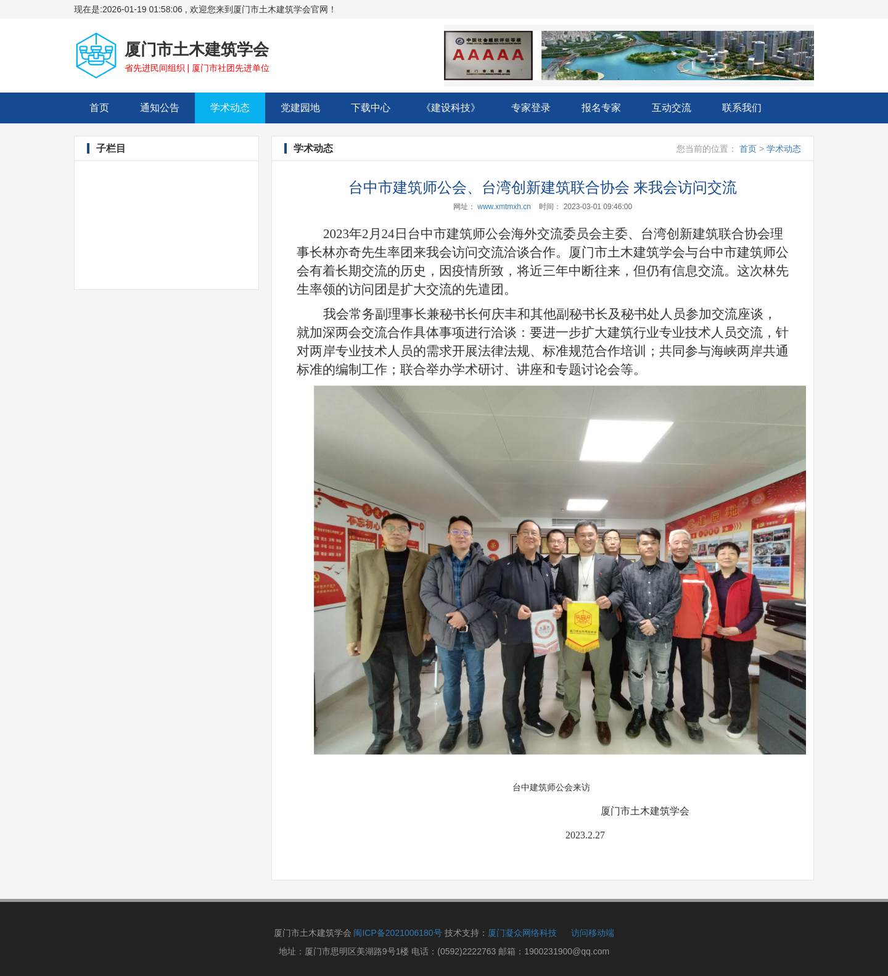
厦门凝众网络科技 (522, 933)
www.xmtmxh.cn (504, 206)
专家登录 (531, 107)
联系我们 (742, 107)
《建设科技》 (450, 107)
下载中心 (370, 107)
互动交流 (671, 107)
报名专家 (601, 107)
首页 (107, 107)
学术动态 (230, 107)
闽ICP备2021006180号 (397, 933)
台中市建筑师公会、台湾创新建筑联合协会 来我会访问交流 (543, 187)
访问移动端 (592, 933)
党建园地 (300, 107)
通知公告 (159, 107)
